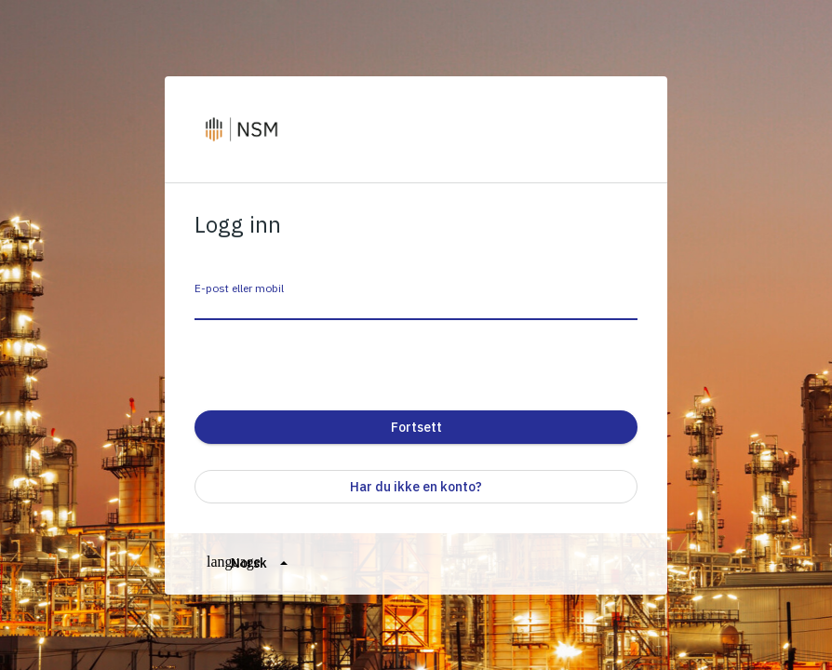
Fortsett (416, 427)
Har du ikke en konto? (416, 486)
